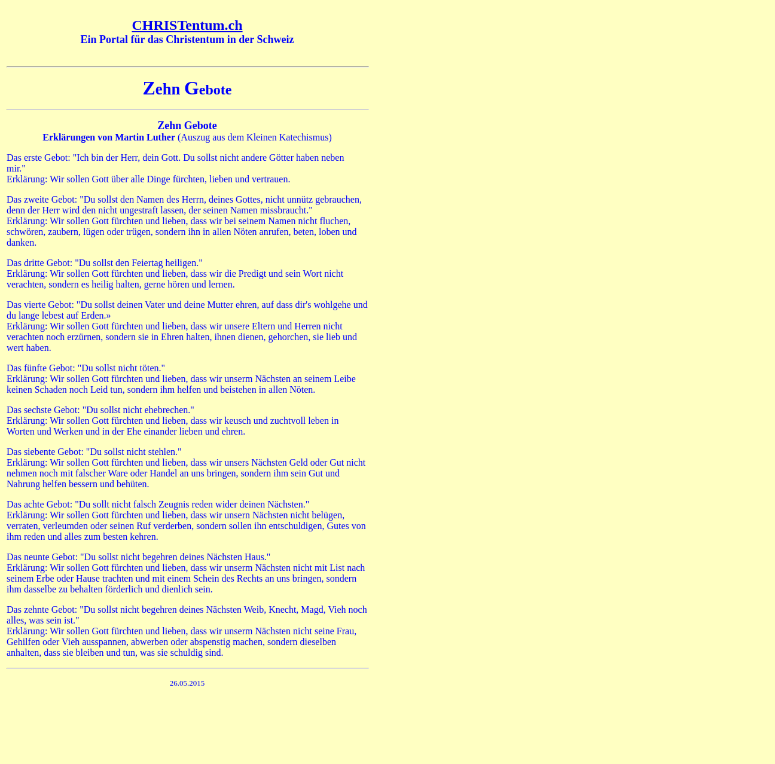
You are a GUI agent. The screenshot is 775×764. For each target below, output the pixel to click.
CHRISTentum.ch (187, 25)
